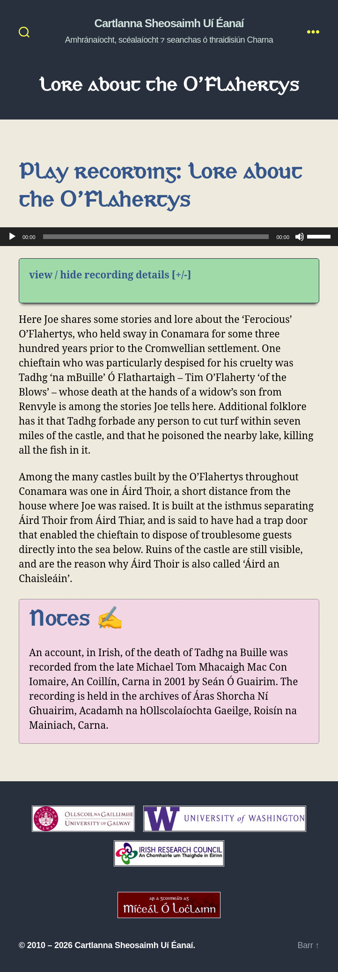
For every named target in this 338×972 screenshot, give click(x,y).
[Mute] (299, 236)
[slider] (156, 236)
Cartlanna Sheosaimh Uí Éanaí (169, 23)
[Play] (12, 236)
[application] (169, 236)
